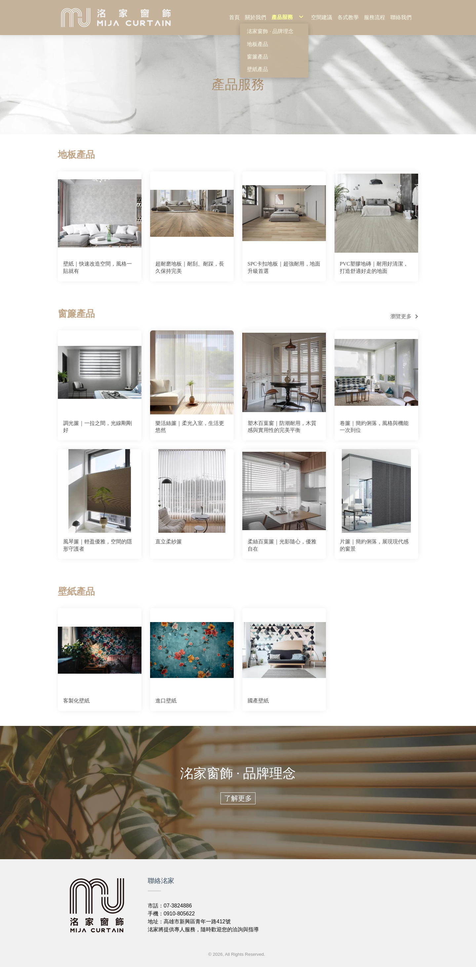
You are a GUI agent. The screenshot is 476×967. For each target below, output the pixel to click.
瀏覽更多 (401, 316)
